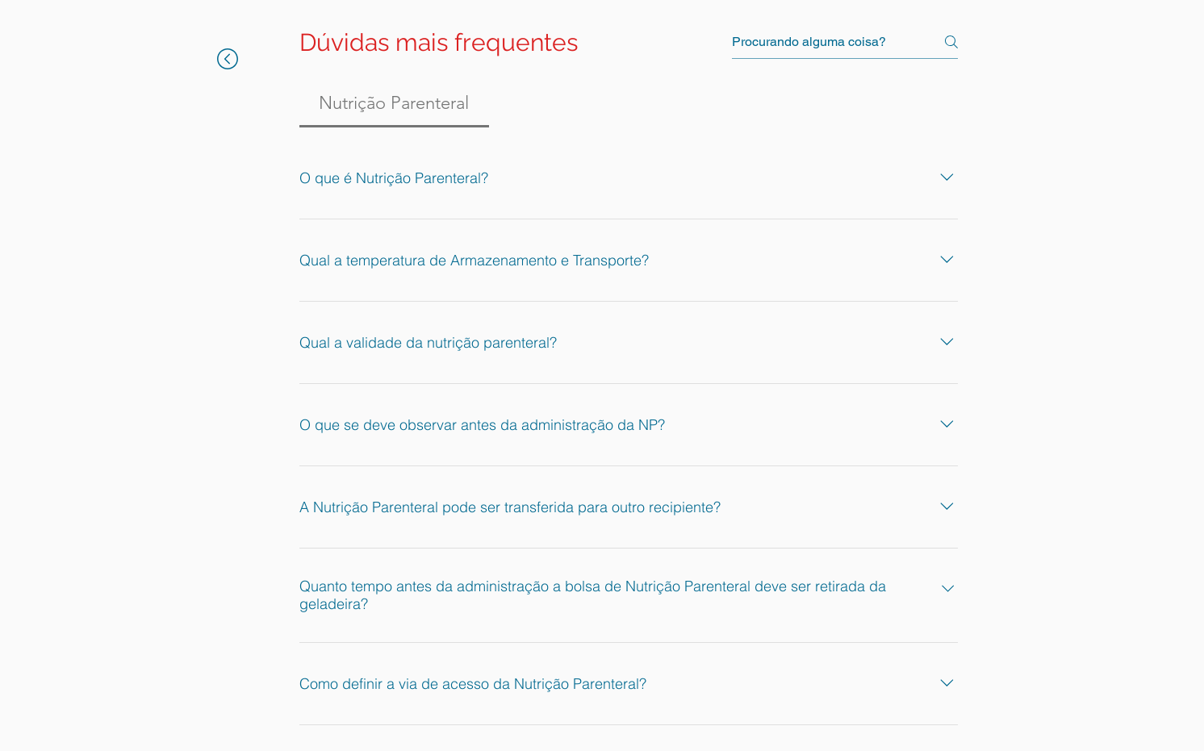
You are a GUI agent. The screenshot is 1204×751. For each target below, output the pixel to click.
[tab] (394, 102)
